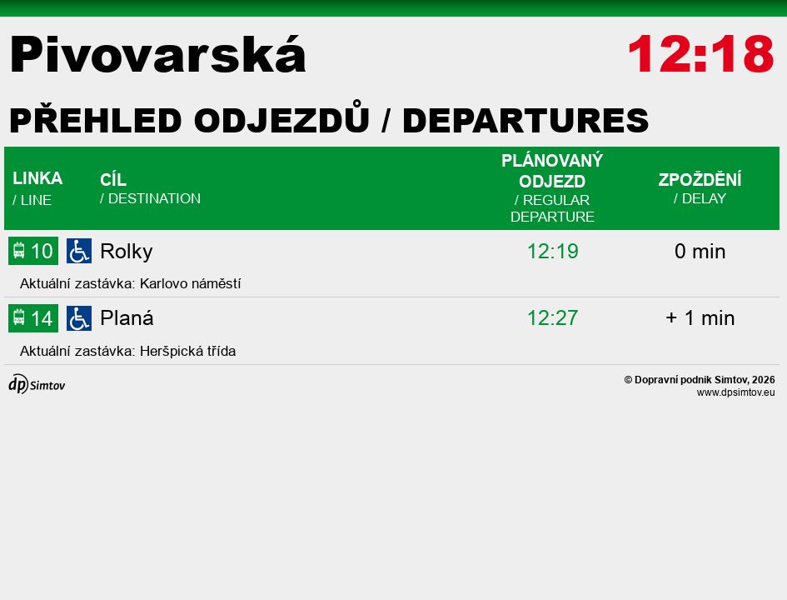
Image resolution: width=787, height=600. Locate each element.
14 (33, 317)
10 (33, 250)
